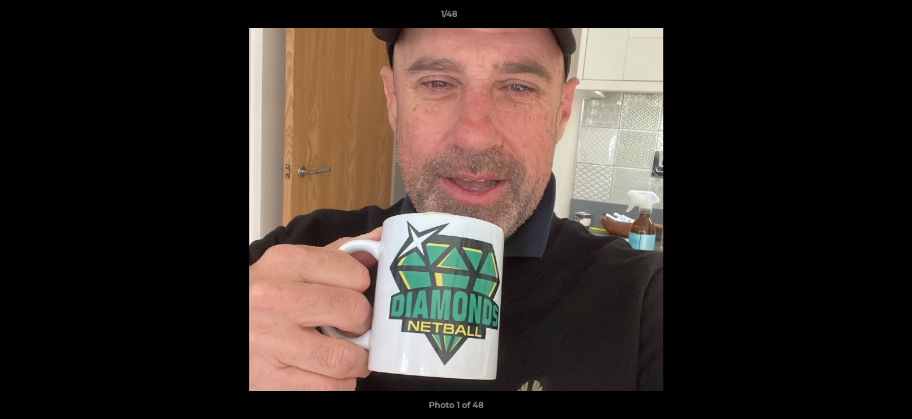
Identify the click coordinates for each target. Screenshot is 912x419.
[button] (863, 17)
